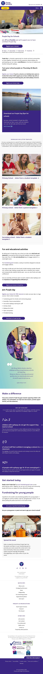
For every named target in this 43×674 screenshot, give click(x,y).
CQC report (21, 598)
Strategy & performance (21, 588)
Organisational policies (21, 596)
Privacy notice (8, 661)
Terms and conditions (33, 661)
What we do (21, 586)
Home (5, 50)
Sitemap (21, 663)
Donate (5, 8)
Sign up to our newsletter (34, 4)
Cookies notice (23, 661)
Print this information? (33, 658)
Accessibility (15, 661)
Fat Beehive (26, 671)
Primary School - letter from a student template (20, 178)
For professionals (21, 623)
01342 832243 (21, 573)
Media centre (22, 625)
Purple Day (29, 50)
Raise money (21, 50)
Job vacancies (21, 619)
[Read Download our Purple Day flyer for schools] (8, 128)
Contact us (21, 627)
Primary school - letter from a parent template (19, 208)
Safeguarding (22, 592)
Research (21, 608)
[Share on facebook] (20, 568)
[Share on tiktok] (17, 568)
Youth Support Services (21, 606)
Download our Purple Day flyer (13, 318)
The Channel (21, 611)
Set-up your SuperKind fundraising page (15, 506)
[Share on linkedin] (23, 568)
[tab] (5, 50)
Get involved (12, 50)
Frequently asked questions (21, 629)
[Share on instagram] (26, 568)
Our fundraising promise (21, 594)
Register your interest (12, 46)
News (21, 590)
